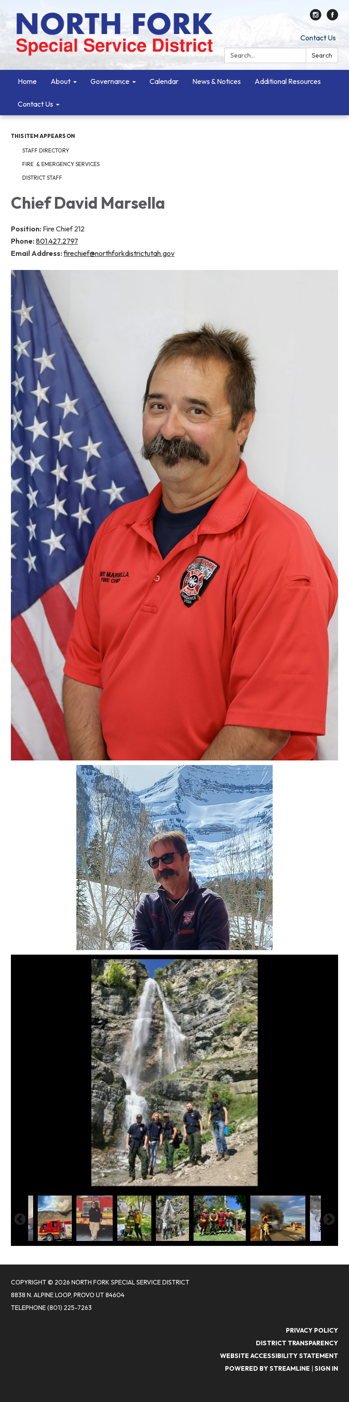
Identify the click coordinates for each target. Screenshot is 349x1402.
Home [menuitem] (27, 81)
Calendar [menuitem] (164, 81)
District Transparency (297, 1343)
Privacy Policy (312, 1330)
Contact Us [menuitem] (35, 103)
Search (322, 55)
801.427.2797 (57, 240)
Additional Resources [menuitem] (287, 81)
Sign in (326, 1368)
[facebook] (332, 17)
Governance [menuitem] (110, 81)
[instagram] (315, 17)
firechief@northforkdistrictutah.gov (119, 253)
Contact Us (318, 37)
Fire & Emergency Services (61, 164)
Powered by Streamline (267, 1368)
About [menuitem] (60, 81)
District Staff (42, 177)
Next (329, 1219)
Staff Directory (45, 150)
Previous (20, 1219)
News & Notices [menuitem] (216, 81)
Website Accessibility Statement (279, 1356)
